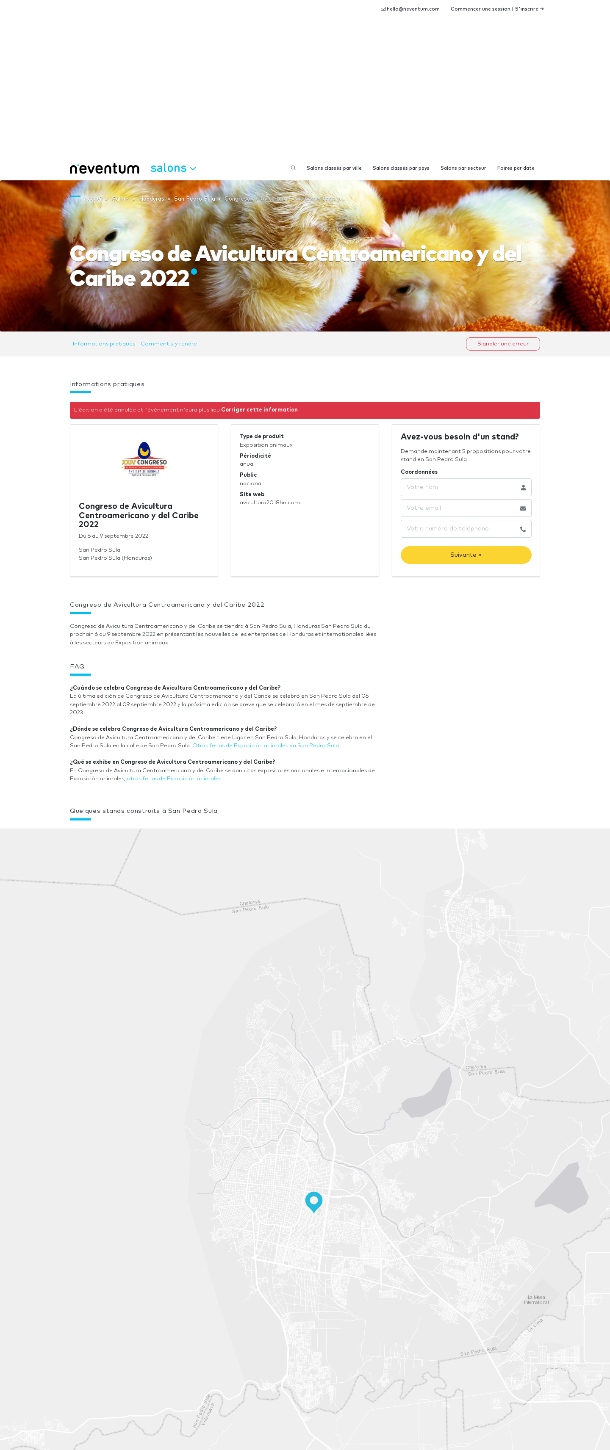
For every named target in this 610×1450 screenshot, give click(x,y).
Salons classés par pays (401, 168)
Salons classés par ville (334, 168)
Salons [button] (173, 167)
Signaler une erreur (503, 344)
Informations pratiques (104, 344)
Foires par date (516, 168)
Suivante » (466, 555)
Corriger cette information (259, 410)
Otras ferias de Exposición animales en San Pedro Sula (265, 745)
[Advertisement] (305, 93)
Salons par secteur (463, 168)
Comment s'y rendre (169, 344)
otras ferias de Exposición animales (174, 779)
